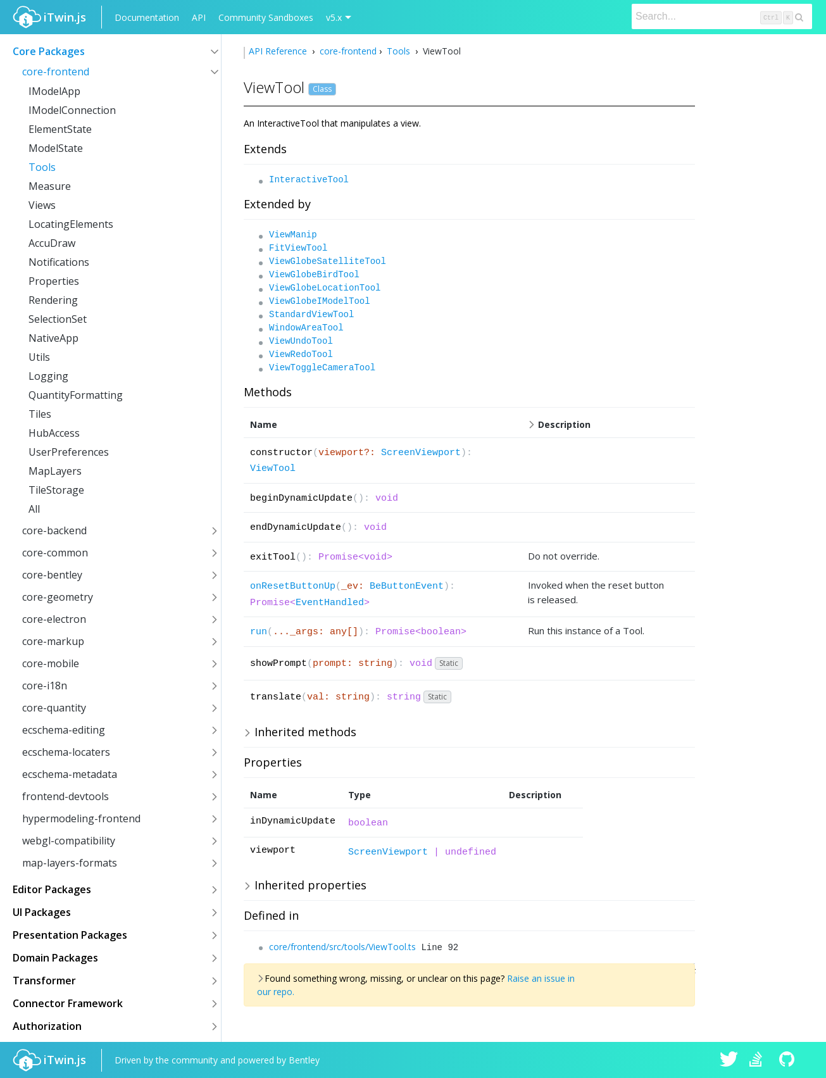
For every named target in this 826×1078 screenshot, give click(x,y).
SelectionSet (57, 319)
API (199, 17)
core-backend (54, 530)
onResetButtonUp (292, 586)
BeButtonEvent (407, 586)
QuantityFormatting (75, 395)
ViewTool (273, 468)
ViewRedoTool (301, 354)
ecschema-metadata (69, 774)
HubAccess (54, 433)
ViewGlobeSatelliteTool (327, 261)
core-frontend (55, 71)
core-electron (54, 619)
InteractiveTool (309, 180)
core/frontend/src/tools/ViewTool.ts (342, 947)
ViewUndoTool (301, 341)
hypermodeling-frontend (81, 818)
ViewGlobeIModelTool (319, 301)
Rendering (53, 300)
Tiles (39, 414)
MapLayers (55, 471)
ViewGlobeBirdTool (314, 275)
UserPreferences (68, 452)
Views (42, 205)
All (34, 509)
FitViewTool (298, 248)
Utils (39, 357)
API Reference (279, 51)
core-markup (53, 641)
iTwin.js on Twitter (729, 1060)
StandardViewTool (311, 315)
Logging (48, 376)
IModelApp (54, 91)
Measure (49, 186)
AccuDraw (51, 243)
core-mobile (50, 663)
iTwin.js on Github (788, 1060)
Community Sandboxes (265, 17)
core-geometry (57, 597)
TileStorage (56, 490)
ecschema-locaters (66, 752)
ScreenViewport (421, 453)
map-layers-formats (69, 863)
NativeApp (53, 338)
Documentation (147, 17)
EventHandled (330, 603)
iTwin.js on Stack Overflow (758, 1060)
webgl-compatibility (68, 841)
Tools (42, 167)
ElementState (60, 129)
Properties (53, 281)
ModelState (55, 148)
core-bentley (52, 575)
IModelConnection (72, 110)
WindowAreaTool (306, 328)
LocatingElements (70, 224)
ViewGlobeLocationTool (324, 288)
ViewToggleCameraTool (322, 368)
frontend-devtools (65, 796)
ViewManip (293, 235)
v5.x (334, 17)
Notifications (58, 262)
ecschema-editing (63, 730)
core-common (55, 553)
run (258, 632)
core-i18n (44, 686)
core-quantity (54, 708)
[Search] (722, 16)
